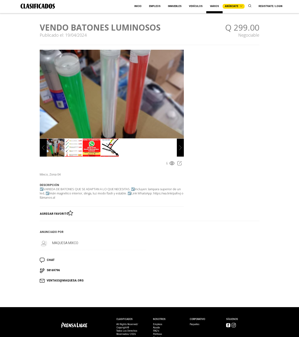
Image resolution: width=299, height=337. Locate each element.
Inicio (138, 6)
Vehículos (196, 6)
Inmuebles (175, 6)
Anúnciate (233, 6)
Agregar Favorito (55, 212)
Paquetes (194, 324)
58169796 (53, 270)
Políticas (157, 334)
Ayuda (156, 327)
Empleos (154, 6)
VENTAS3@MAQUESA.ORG (65, 280)
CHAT (51, 260)
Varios (214, 6)
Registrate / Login (270, 6)
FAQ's (156, 331)
